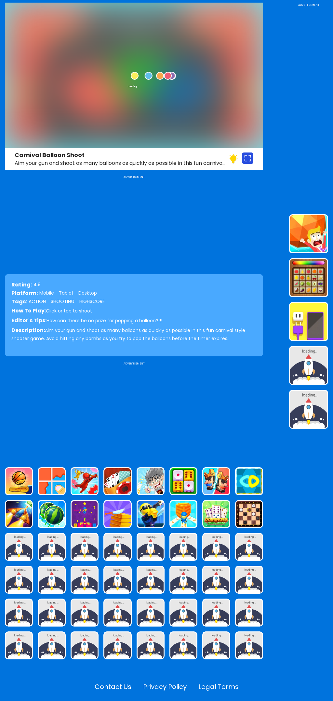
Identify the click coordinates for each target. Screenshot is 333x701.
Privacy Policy (165, 686)
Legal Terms (218, 686)
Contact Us (113, 686)
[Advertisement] (134, 411)
